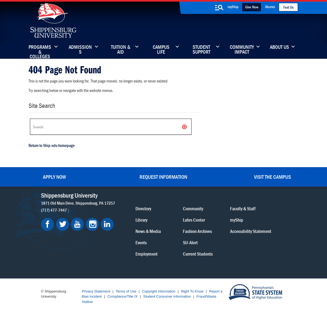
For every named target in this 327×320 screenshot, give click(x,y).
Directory (143, 208)
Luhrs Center (194, 220)
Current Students (198, 254)
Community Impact (242, 50)
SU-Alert (190, 242)
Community (193, 208)
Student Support (201, 50)
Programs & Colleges (40, 50)
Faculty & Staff (243, 208)
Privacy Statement (96, 291)
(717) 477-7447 (54, 210)
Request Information (163, 176)
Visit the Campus (272, 176)
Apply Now (54, 176)
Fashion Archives (197, 231)
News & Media (148, 231)
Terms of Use (126, 291)
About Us (279, 47)
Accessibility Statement (250, 231)
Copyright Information (158, 291)
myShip (233, 6)
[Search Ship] (111, 127)
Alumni (270, 6)
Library (141, 220)
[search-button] (219, 7)
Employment (146, 254)
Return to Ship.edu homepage (52, 145)
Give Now (251, 6)
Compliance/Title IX (122, 296)
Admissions (80, 50)
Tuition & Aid (120, 50)
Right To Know (192, 291)
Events (141, 242)
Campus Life (161, 50)
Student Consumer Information (167, 296)
